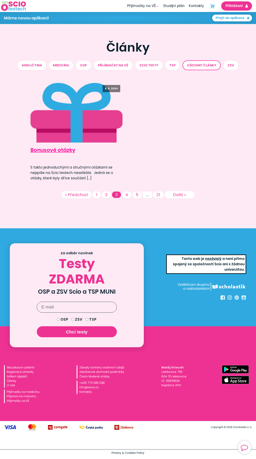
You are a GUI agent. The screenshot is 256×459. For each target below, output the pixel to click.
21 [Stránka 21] (158, 195)
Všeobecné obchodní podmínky (101, 372)
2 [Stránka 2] (106, 195)
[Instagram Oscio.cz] (229, 297)
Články (11, 381)
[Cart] (212, 6)
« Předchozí (76, 195)
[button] (174, 6)
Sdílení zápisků (17, 376)
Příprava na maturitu (21, 396)
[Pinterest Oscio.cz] (236, 297)
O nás (11, 385)
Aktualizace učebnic (21, 367)
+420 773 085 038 (92, 383)
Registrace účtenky (20, 372)
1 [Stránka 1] (96, 195)
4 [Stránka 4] (126, 195)
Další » (179, 195)
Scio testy (148, 65)
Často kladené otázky (94, 376)
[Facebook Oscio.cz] (222, 297)
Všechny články (201, 65)
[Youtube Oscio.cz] (243, 297)
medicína (61, 65)
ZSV (231, 65)
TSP (172, 65)
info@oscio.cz (89, 387)
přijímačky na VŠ (113, 65)
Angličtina (32, 65)
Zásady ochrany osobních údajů (101, 367)
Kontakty (85, 392)
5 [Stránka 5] (137, 195)
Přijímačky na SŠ (18, 401)
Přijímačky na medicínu (23, 392)
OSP (83, 65)
